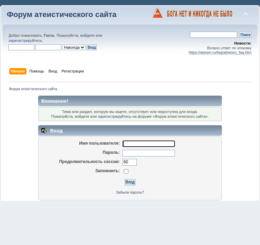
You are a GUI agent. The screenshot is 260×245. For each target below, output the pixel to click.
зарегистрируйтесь (25, 40)
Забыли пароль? (130, 192)
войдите (87, 35)
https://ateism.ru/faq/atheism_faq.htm (220, 52)
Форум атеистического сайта (61, 14)
